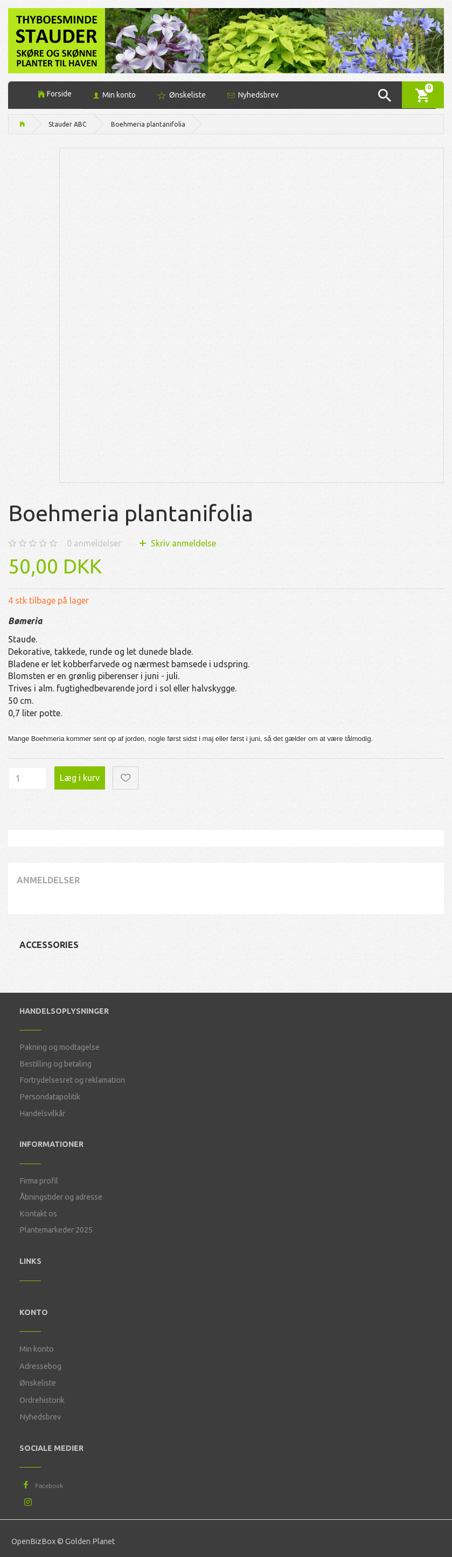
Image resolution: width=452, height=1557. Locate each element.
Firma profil (38, 1181)
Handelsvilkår (42, 1113)
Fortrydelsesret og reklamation (72, 1080)
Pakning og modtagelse (59, 1047)
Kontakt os (38, 1213)
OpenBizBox (33, 1541)
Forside (59, 93)
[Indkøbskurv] (423, 94)
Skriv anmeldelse (182, 543)
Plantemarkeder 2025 (56, 1230)
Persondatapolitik (49, 1096)
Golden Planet (90, 1541)
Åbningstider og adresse (60, 1197)
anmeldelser (94, 543)
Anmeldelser (48, 880)
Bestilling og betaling (55, 1064)
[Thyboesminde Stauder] (56, 39)
